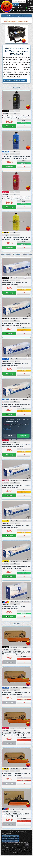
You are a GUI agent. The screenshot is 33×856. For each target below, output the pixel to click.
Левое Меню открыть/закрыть (16, 16)
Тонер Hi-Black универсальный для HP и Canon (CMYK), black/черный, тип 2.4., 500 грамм (16, 118)
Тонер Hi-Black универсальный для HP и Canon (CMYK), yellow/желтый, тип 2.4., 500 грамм (16, 239)
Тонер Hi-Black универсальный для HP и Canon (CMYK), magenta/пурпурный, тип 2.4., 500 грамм (16, 198)
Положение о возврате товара (10, 838)
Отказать (9, 435)
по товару (13, 6)
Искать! (15, 4)
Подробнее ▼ (7, 429)
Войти (30, 11)
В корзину (9, 126)
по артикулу (20, 6)
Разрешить (23, 435)
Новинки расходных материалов (10, 840)
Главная (16, 11)
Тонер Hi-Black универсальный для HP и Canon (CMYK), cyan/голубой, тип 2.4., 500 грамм (16, 158)
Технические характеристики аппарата (15, 80)
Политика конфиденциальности (10, 836)
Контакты (23, 11)
